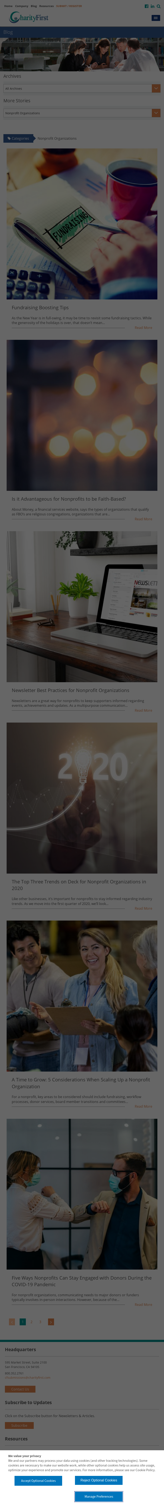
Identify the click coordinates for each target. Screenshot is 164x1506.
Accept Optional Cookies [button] (38, 1480)
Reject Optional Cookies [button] (99, 1480)
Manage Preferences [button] (99, 1496)
